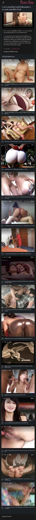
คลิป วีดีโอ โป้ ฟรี (15, 49)
